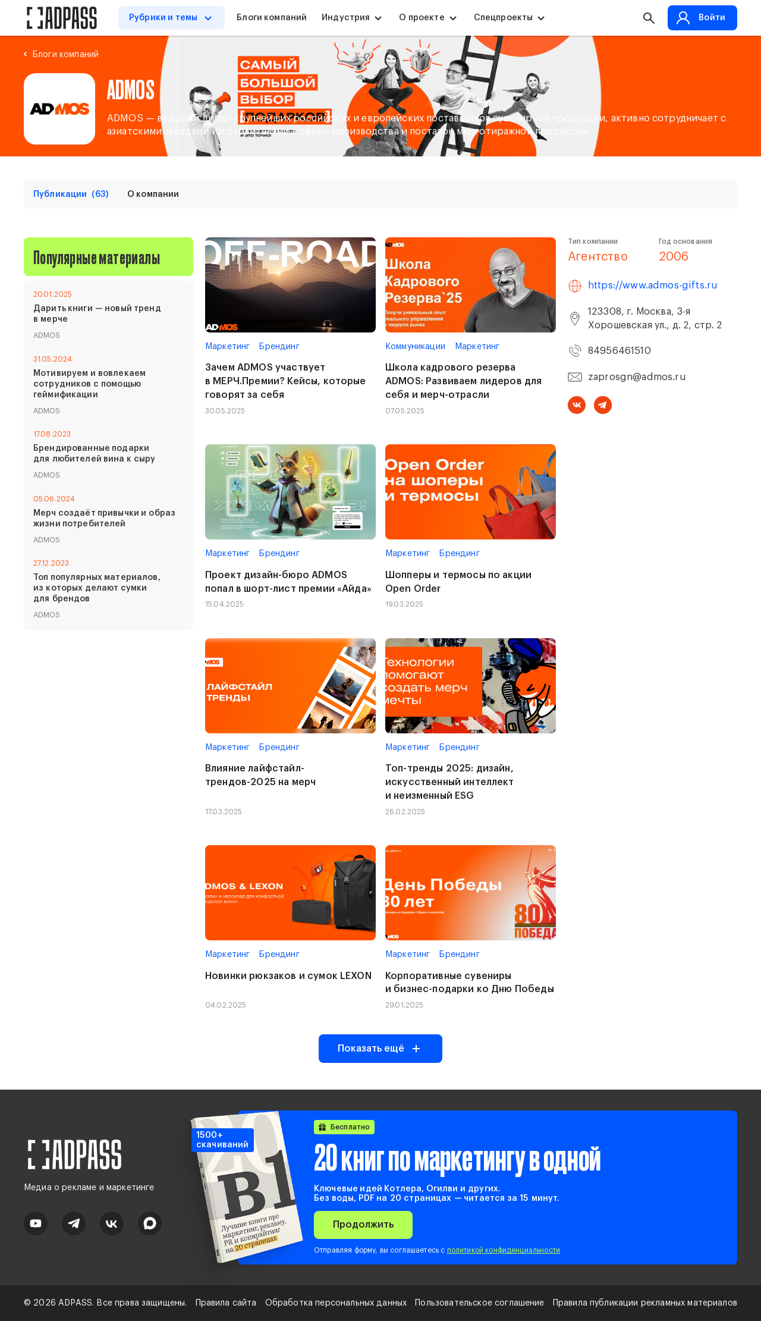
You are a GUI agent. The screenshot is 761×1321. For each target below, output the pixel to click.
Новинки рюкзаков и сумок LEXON (288, 976)
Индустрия (346, 18)
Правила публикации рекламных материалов (645, 1303)
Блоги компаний (272, 18)
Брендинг (279, 347)
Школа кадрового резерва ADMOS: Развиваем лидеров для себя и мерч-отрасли (463, 381)
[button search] (648, 17)
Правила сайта (226, 1303)
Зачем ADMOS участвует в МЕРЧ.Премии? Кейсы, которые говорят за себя (285, 381)
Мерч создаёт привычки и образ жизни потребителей (104, 518)
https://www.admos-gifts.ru (653, 285)
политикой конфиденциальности (503, 1250)
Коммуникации (415, 347)
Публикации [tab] (70, 194)
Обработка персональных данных (336, 1303)
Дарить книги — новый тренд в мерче (97, 314)
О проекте (421, 18)
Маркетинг (227, 347)
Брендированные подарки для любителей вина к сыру (94, 453)
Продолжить (363, 1224)
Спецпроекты (503, 18)
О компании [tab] (153, 194)
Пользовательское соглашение (479, 1303)
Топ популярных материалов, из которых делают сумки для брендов (97, 588)
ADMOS (47, 335)
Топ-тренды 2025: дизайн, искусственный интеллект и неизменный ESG (449, 782)
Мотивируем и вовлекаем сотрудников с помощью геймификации (89, 384)
